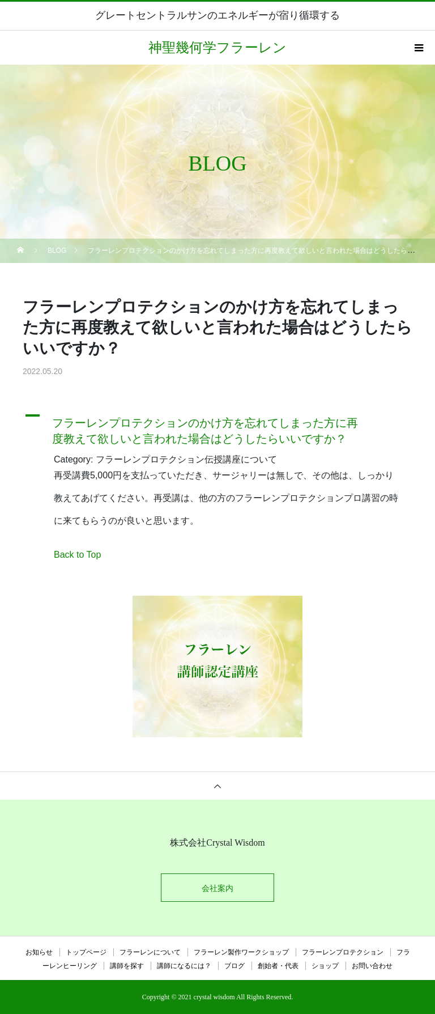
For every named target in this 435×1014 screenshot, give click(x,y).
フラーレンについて (150, 952)
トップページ (86, 952)
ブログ (234, 966)
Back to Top (77, 554)
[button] (217, 427)
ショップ (325, 966)
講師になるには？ (184, 966)
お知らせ (39, 952)
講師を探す (127, 966)
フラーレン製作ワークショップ (241, 952)
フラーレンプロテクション (342, 952)
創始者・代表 (278, 966)
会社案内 (217, 888)
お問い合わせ (372, 966)
